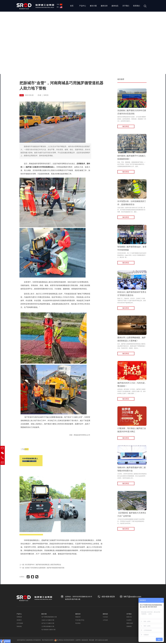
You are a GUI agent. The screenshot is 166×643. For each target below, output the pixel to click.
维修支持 (77, 617)
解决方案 (93, 6)
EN (59, 7)
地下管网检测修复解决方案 (49, 617)
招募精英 (129, 626)
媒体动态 (115, 6)
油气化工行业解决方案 (48, 623)
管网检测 (19, 617)
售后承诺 (77, 623)
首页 (71, 6)
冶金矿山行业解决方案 (48, 620)
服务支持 (104, 6)
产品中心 (82, 6)
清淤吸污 (19, 620)
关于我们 (125, 6)
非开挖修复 (20, 623)
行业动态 (105, 617)
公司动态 (105, 620)
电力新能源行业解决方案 (48, 629)
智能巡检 (19, 626)
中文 (59, 4)
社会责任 (129, 620)
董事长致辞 (130, 623)
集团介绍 (129, 617)
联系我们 (136, 6)
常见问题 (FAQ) (79, 620)
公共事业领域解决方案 (48, 626)
